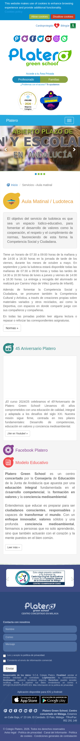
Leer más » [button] (13, 547)
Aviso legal (10, 732)
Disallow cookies (63, 16)
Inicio (12, 185)
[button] (6, 151)
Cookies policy (13, 11)
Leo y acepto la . (24, 655)
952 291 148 (70, 720)
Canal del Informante (55, 732)
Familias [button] (54, 79)
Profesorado (26, 79)
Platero (12, 120)
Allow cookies (39, 16)
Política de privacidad (30, 732)
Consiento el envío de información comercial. (27, 660)
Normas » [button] (12, 328)
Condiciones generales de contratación (55, 736)
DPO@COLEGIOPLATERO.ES (17, 685)
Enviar (10, 668)
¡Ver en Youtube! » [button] (17, 433)
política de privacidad (33, 655)
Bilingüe (65, 25)
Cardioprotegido (44, 25)
